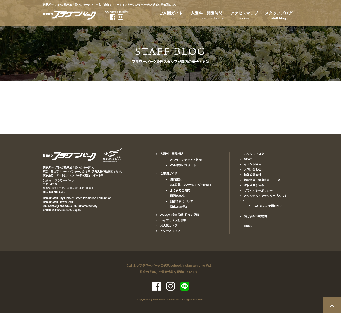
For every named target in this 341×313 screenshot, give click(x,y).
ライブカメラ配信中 (173, 220)
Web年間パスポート (183, 165)
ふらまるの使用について (269, 206)
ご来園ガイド (171, 16)
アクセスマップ (244, 16)
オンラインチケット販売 (186, 159)
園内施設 (176, 179)
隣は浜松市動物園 (255, 216)
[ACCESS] (87, 188)
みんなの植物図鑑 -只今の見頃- (180, 215)
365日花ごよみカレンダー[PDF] (190, 184)
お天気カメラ (168, 225)
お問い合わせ (252, 169)
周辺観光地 (177, 195)
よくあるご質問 (180, 190)
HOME (248, 226)
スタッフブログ (278, 16)
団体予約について (181, 201)
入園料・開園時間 (206, 16)
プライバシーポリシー (258, 190)
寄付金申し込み (254, 185)
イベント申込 (252, 164)
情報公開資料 (252, 174)
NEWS (248, 159)
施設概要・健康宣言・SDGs (262, 180)
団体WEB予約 (179, 206)
